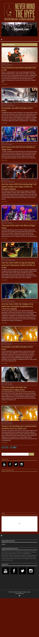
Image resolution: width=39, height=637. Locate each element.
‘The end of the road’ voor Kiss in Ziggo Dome (18, 226)
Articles (5, 65)
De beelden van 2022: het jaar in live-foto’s (17, 348)
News (9, 105)
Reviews (10, 65)
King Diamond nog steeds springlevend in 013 (19, 68)
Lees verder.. (5, 84)
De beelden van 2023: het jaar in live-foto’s (17, 109)
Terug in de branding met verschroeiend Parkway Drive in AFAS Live (19, 427)
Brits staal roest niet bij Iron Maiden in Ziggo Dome (18, 148)
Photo (13, 105)
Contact (3, 544)
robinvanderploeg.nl (19, 593)
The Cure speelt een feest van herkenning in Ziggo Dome (14, 388)
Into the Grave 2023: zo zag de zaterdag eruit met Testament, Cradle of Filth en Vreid (18, 265)
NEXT (14, 447)
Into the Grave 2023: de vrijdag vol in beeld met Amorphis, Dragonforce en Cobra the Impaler (17, 306)
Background (11, 181)
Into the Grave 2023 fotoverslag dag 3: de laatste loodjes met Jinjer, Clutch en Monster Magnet (19, 186)
